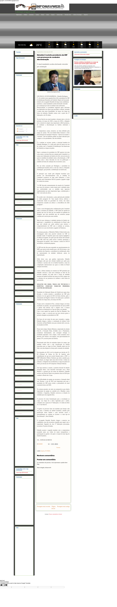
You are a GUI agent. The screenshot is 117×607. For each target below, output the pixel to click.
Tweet (17, 140)
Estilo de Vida (59, 14)
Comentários (20, 131)
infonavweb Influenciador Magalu (82, 54)
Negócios (86, 14)
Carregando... (19, 196)
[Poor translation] (5, 585)
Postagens (20, 129)
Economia (31, 14)
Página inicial (18, 14)
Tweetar (58, 447)
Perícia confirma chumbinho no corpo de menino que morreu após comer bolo (86, 62)
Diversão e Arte (68, 14)
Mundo (42, 14)
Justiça (37, 14)
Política (25, 14)
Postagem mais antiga (63, 506)
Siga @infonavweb (23, 140)
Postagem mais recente (43, 506)
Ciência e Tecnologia (77, 14)
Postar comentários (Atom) (55, 514)
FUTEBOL (47, 451)
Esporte (52, 14)
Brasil (47, 14)
